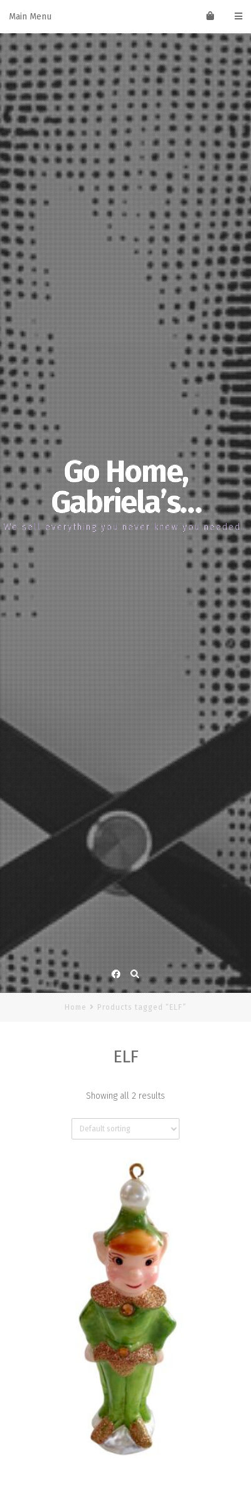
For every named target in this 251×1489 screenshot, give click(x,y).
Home (76, 1007)
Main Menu (125, 16)
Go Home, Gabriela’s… (126, 487)
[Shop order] (125, 1128)
